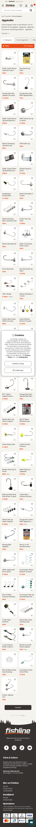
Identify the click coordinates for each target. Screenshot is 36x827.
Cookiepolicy (23, 357)
